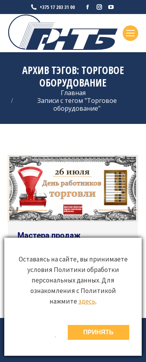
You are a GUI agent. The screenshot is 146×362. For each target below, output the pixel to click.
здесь (86, 301)
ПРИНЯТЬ (98, 332)
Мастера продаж (49, 235)
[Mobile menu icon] (130, 33)
